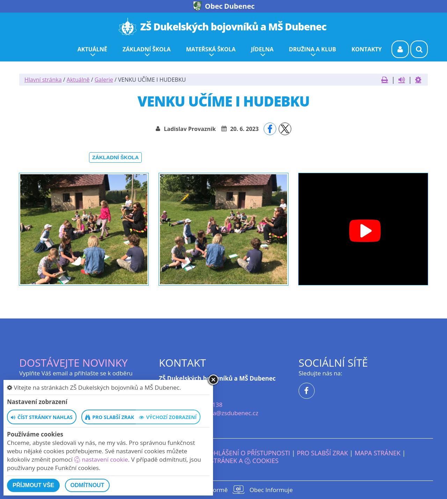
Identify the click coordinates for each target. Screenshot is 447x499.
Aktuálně (78, 79)
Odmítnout (87, 485)
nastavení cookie (101, 459)
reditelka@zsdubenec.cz (225, 413)
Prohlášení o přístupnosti (245, 453)
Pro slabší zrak (322, 453)
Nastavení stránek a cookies (223, 460)
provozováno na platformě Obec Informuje (223, 489)
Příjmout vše (33, 485)
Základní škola (115, 157)
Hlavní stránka (43, 79)
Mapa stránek (377, 453)
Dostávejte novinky (73, 362)
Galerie (104, 79)
